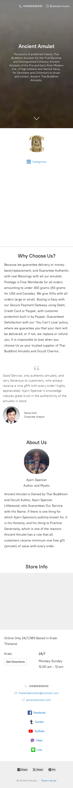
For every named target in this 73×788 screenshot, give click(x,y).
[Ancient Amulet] (36, 144)
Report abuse (48, 780)
